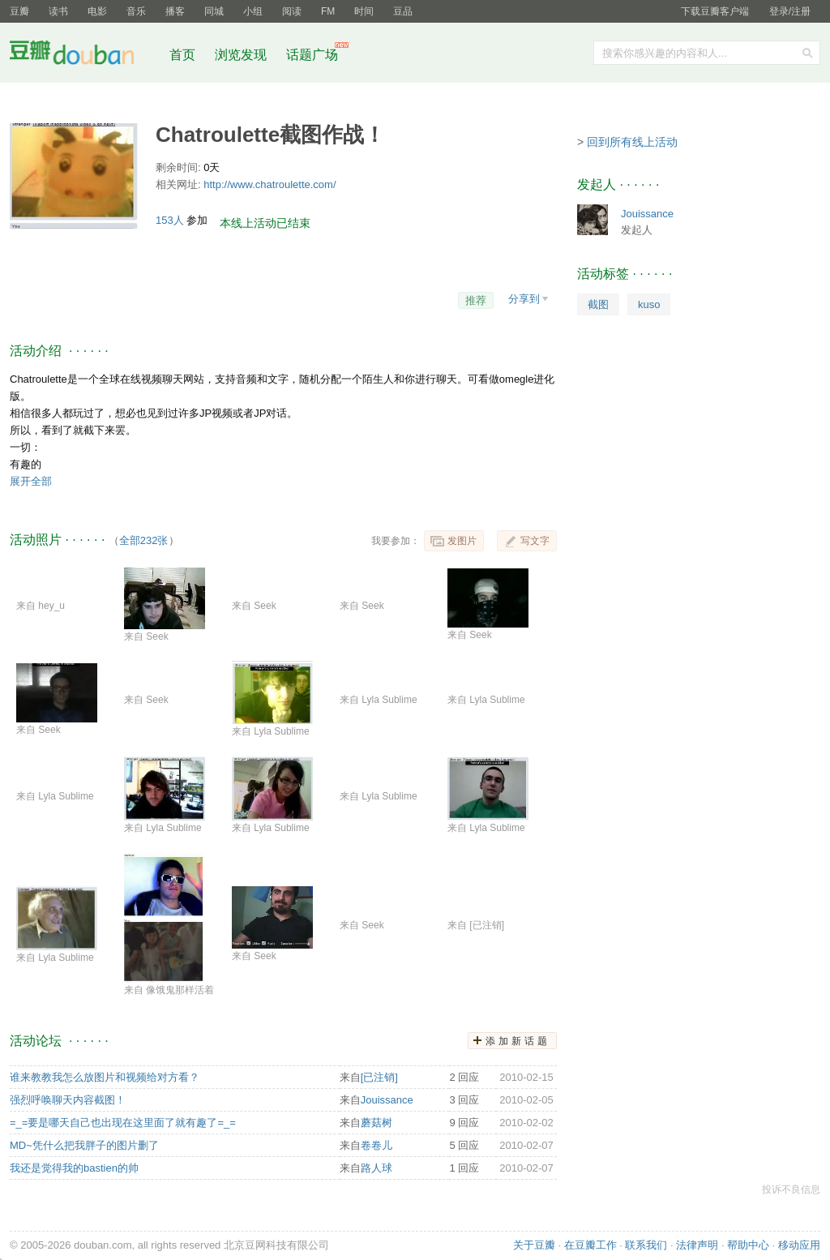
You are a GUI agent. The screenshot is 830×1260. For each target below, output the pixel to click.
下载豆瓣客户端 (715, 11)
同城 (214, 11)
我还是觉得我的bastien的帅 (74, 1168)
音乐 (136, 11)
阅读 (292, 11)
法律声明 (697, 1245)
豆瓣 (19, 11)
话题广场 (312, 55)
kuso (649, 304)
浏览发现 (242, 55)
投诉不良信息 (791, 1189)
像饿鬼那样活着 (180, 990)
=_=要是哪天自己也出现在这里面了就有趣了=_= (123, 1122)
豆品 (403, 11)
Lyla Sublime (281, 731)
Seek (157, 636)
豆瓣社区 (84, 55)
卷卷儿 (376, 1145)
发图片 (462, 540)
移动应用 (799, 1245)
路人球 (376, 1168)
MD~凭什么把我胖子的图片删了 (84, 1145)
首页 (182, 55)
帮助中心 (748, 1245)
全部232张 (144, 540)
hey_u (51, 605)
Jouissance (387, 1100)
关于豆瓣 (534, 1245)
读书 (58, 11)
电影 (97, 11)
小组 (253, 11)
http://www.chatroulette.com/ (269, 184)
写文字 (535, 540)
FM (328, 11)
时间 (364, 11)
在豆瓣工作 (590, 1245)
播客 (175, 11)
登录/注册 (790, 11)
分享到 (524, 299)
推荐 (475, 300)
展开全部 (31, 481)
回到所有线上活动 (632, 141)
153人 (171, 220)
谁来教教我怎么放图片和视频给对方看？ (104, 1077)
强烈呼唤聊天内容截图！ (68, 1100)
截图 (598, 304)
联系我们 (646, 1245)
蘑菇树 (376, 1122)
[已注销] (486, 925)
